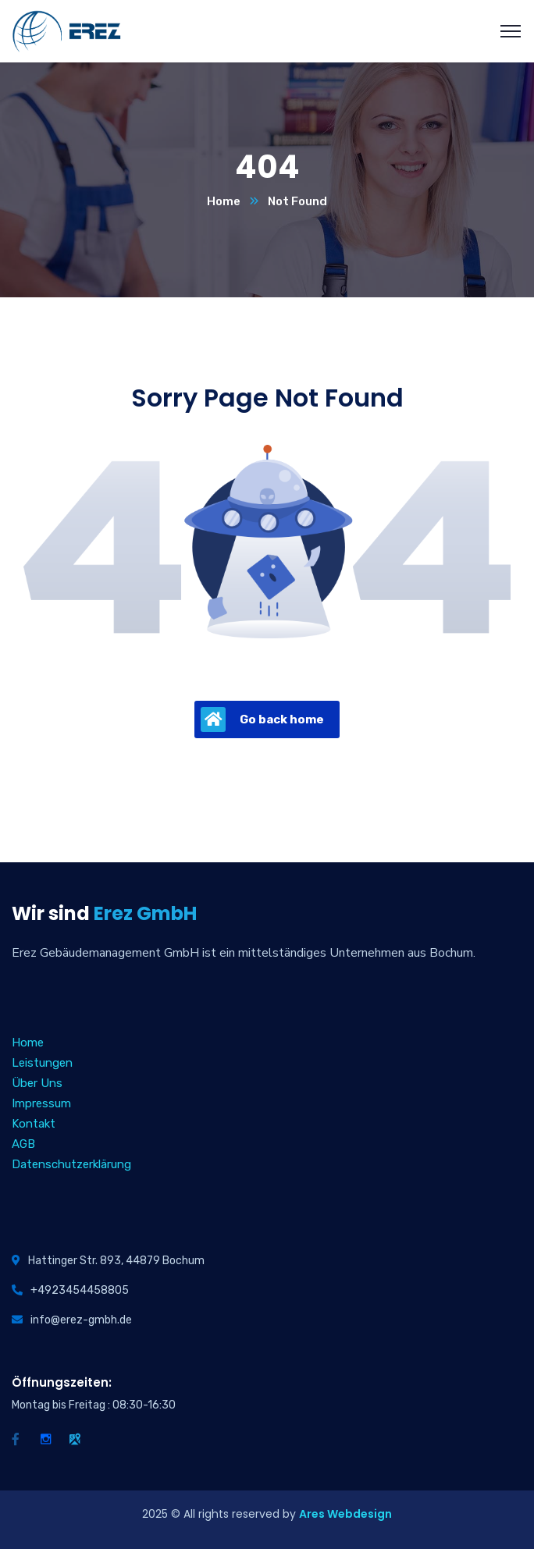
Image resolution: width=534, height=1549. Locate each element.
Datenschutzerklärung (71, 1164)
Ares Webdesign (345, 1514)
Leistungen (42, 1063)
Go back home (262, 719)
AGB (23, 1144)
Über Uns (37, 1083)
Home (223, 201)
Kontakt (33, 1124)
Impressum (41, 1103)
